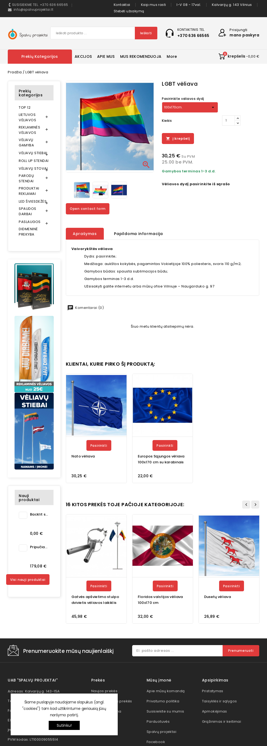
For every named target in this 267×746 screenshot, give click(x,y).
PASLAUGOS (30, 221)
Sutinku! (64, 725)
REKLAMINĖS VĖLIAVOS (29, 130)
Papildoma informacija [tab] (138, 233)
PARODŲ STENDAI (26, 178)
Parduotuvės (158, 721)
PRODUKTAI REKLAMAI (29, 191)
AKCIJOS (83, 56)
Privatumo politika (163, 701)
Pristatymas (212, 691)
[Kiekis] (228, 120)
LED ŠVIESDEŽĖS (33, 201)
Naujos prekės (104, 691)
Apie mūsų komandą (166, 691)
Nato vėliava (83, 456)
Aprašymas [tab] (85, 233)
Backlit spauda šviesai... (39, 514)
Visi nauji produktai (27, 579)
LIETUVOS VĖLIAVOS (27, 117)
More (172, 56)
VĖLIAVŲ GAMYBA (26, 142)
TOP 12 (24, 107)
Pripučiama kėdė (39, 547)
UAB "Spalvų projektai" (33, 680)
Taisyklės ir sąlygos (219, 701)
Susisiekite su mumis (165, 711)
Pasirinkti (98, 445)
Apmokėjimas (214, 711)
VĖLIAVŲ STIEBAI (33, 153)
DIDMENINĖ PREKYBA (28, 231)
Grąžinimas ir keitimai (221, 721)
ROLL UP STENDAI (34, 160)
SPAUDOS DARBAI (27, 211)
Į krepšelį (178, 138)
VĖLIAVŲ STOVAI (33, 168)
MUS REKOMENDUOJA (141, 56)
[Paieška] (103, 33)
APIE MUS (106, 56)
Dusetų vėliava (217, 596)
